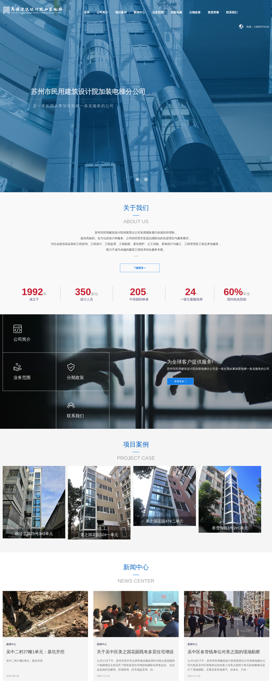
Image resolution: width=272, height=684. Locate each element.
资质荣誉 (213, 12)
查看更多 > (180, 384)
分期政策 (195, 12)
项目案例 (121, 12)
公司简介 (102, 12)
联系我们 (232, 12)
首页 (87, 12)
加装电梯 (176, 12)
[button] (127, 179)
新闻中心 (139, 12)
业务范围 (158, 12)
